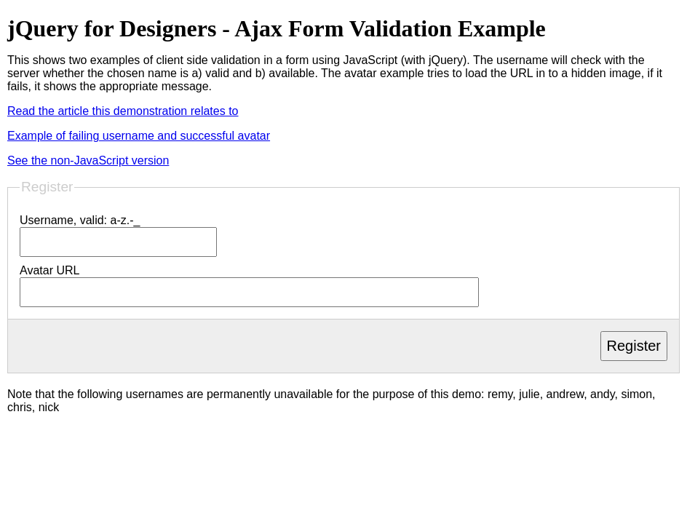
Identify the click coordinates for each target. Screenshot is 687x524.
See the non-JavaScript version (88, 160)
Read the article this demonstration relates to (123, 111)
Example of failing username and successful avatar (138, 136)
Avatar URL (49, 270)
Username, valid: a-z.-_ (80, 220)
